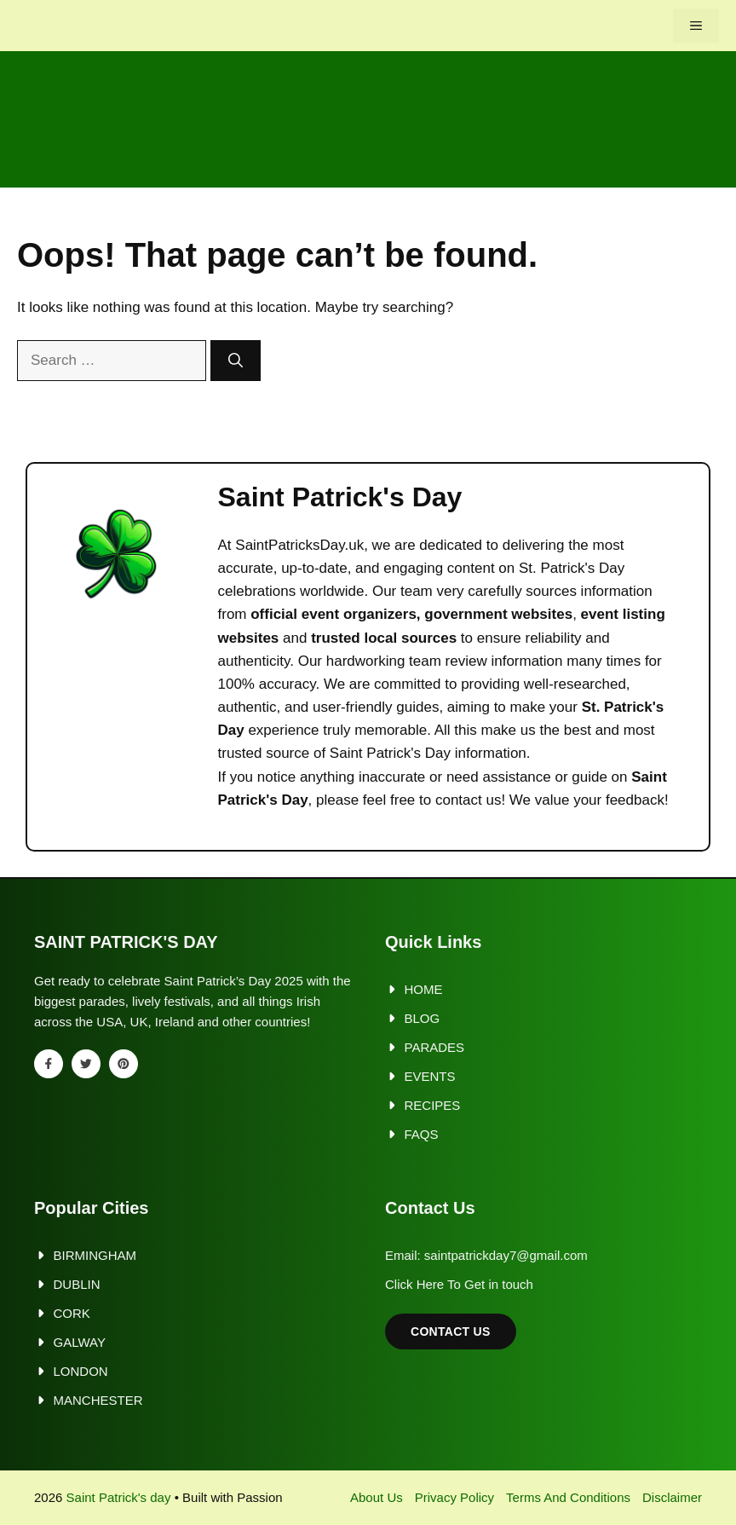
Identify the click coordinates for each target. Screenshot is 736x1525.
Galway (80, 1342)
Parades (435, 1047)
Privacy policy (454, 1497)
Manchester (98, 1400)
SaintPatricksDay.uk (299, 545)
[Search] (235, 360)
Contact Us (451, 1331)
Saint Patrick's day (118, 1497)
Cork (72, 1313)
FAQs (422, 1134)
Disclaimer (672, 1497)
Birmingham (95, 1255)
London (81, 1371)
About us (376, 1497)
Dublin (77, 1284)
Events (430, 1076)
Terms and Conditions (568, 1497)
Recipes (433, 1105)
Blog (422, 1018)
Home (424, 989)
